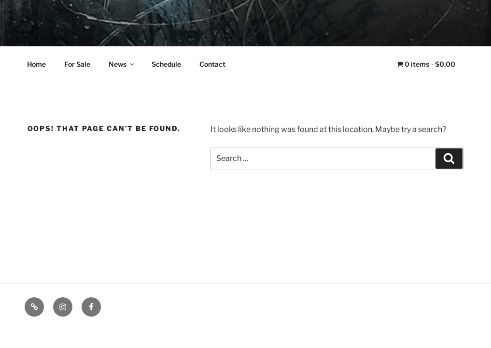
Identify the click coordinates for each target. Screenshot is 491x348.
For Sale (77, 64)
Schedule (166, 64)
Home (36, 64)
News (122, 64)
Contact (212, 64)
